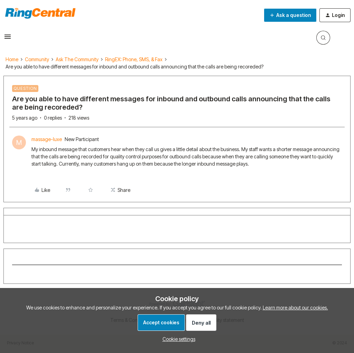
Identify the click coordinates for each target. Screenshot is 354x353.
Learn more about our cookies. (295, 307)
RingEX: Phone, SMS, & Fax (133, 59)
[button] (7, 39)
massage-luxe (46, 139)
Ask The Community (77, 59)
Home (12, 59)
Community (37, 59)
